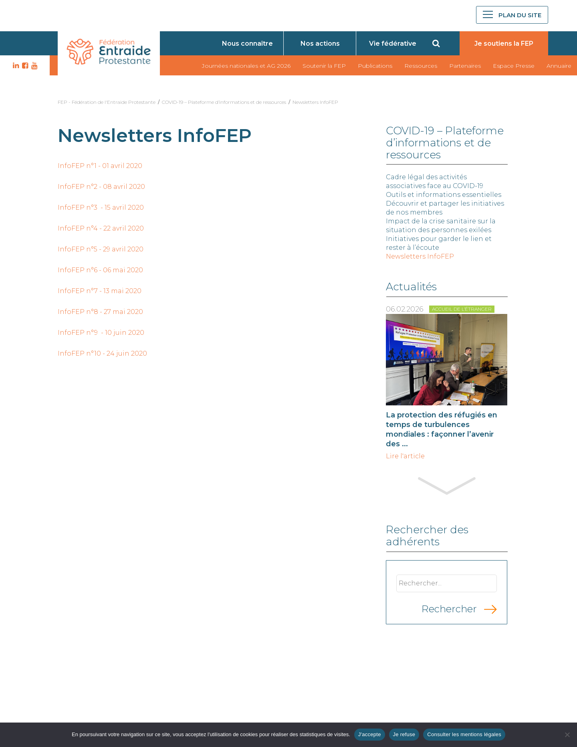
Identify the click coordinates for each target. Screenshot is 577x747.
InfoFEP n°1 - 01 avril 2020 (100, 166)
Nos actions (320, 43)
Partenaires (465, 65)
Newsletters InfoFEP (315, 102)
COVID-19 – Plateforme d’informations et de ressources (224, 102)
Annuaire (559, 65)
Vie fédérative (392, 43)
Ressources (420, 65)
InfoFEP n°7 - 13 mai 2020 (99, 291)
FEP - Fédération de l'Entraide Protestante (106, 102)
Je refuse (404, 734)
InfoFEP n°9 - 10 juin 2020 (101, 332)
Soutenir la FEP (324, 65)
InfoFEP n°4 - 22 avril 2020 (101, 228)
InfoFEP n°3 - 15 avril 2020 (101, 207)
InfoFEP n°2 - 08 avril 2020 (101, 186)
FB (24, 65)
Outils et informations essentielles (443, 194)
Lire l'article (405, 456)
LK (15, 65)
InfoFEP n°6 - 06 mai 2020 (100, 270)
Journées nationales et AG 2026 (246, 65)
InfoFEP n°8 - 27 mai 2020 (100, 312)
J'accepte (369, 734)
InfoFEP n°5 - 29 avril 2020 (100, 249)
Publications (375, 65)
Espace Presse (514, 65)
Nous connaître (247, 43)
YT (33, 65)
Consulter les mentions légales (464, 734)
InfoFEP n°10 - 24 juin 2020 (102, 353)
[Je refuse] (567, 735)
